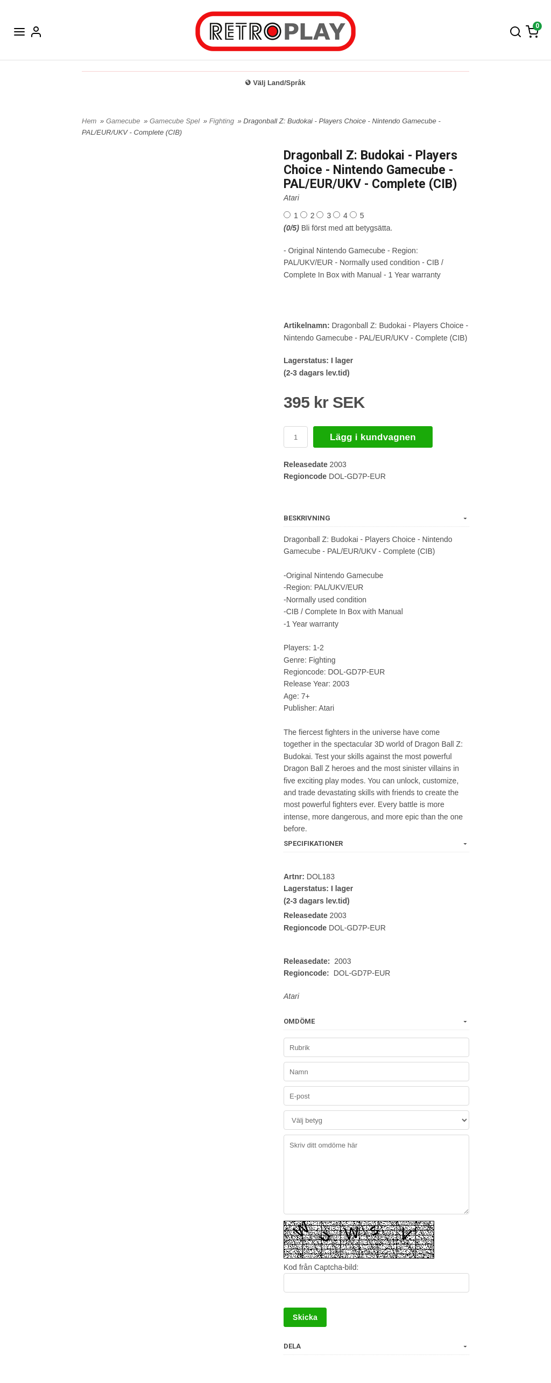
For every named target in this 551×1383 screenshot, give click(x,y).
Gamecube (124, 121)
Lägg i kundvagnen (373, 437)
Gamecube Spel (176, 121)
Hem (89, 121)
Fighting (222, 121)
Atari (291, 197)
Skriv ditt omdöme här (376, 1174)
